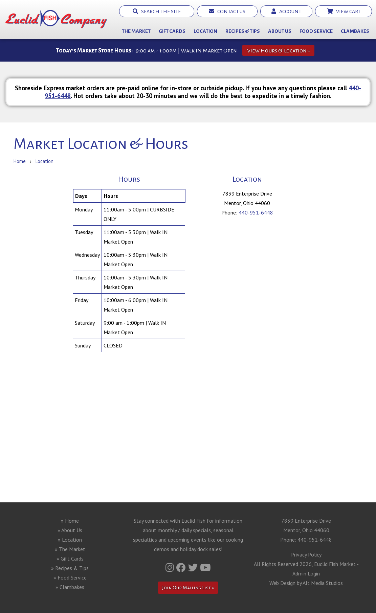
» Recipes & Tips (70, 568)
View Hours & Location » (278, 50)
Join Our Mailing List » (188, 587)
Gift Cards (172, 31)
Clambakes (355, 31)
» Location (70, 539)
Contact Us (227, 11)
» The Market (70, 549)
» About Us (70, 530)
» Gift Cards (70, 558)
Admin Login (306, 573)
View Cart (343, 11)
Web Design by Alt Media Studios (306, 583)
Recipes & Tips (242, 31)
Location (205, 31)
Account (286, 11)
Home (20, 161)
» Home (70, 520)
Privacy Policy (306, 554)
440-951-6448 (256, 212)
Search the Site (157, 11)
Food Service (316, 31)
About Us (279, 31)
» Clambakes (70, 587)
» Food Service (70, 577)
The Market (136, 31)
